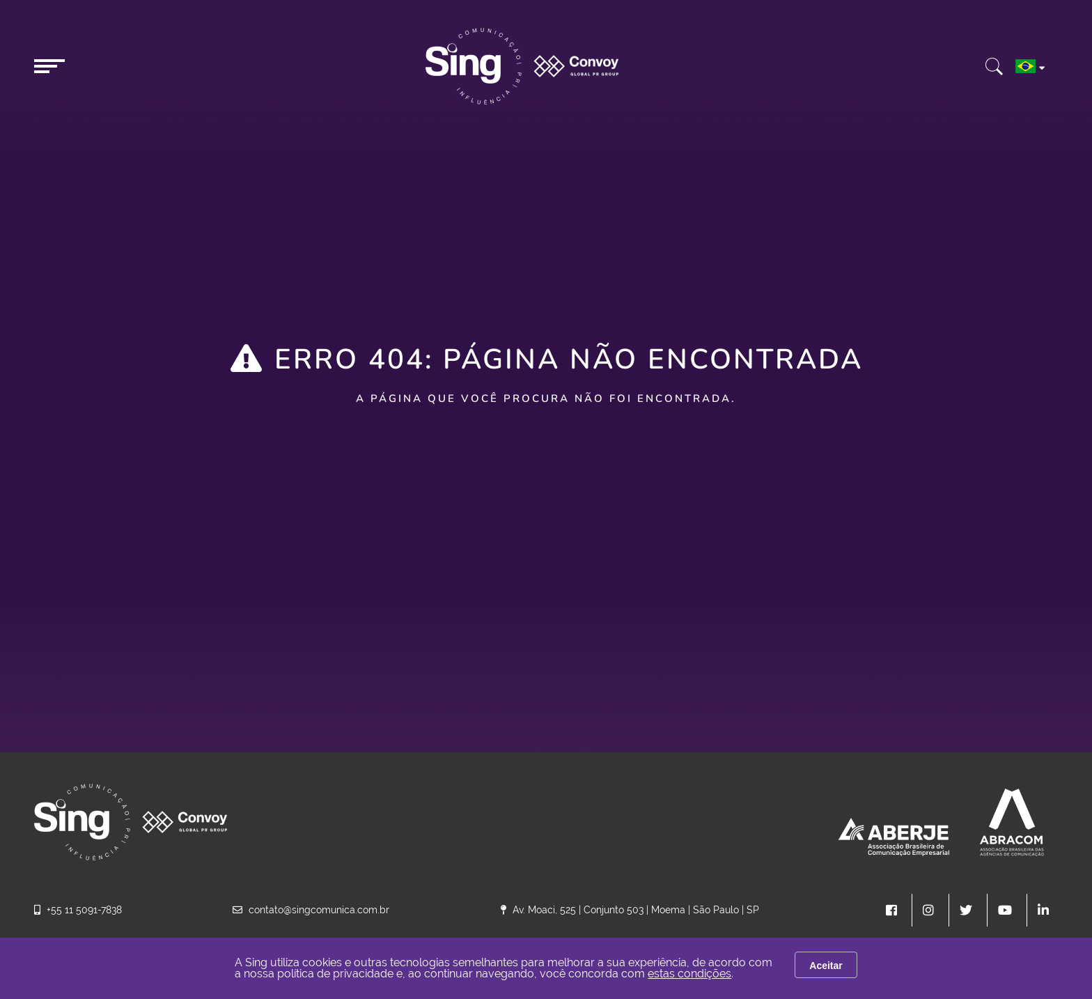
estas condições (689, 973)
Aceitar (825, 965)
